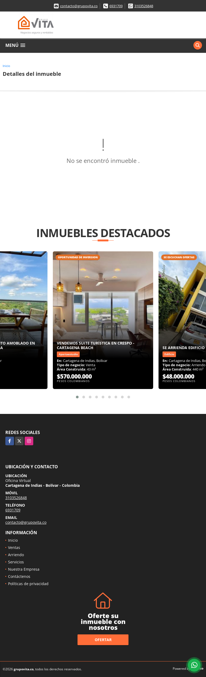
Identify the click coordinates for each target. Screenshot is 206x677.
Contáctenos (19, 576)
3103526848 (143, 5)
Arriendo (16, 554)
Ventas (14, 547)
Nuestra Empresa (23, 569)
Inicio (6, 66)
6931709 (116, 5)
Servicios (16, 561)
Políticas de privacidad (28, 583)
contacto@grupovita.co (79, 5)
